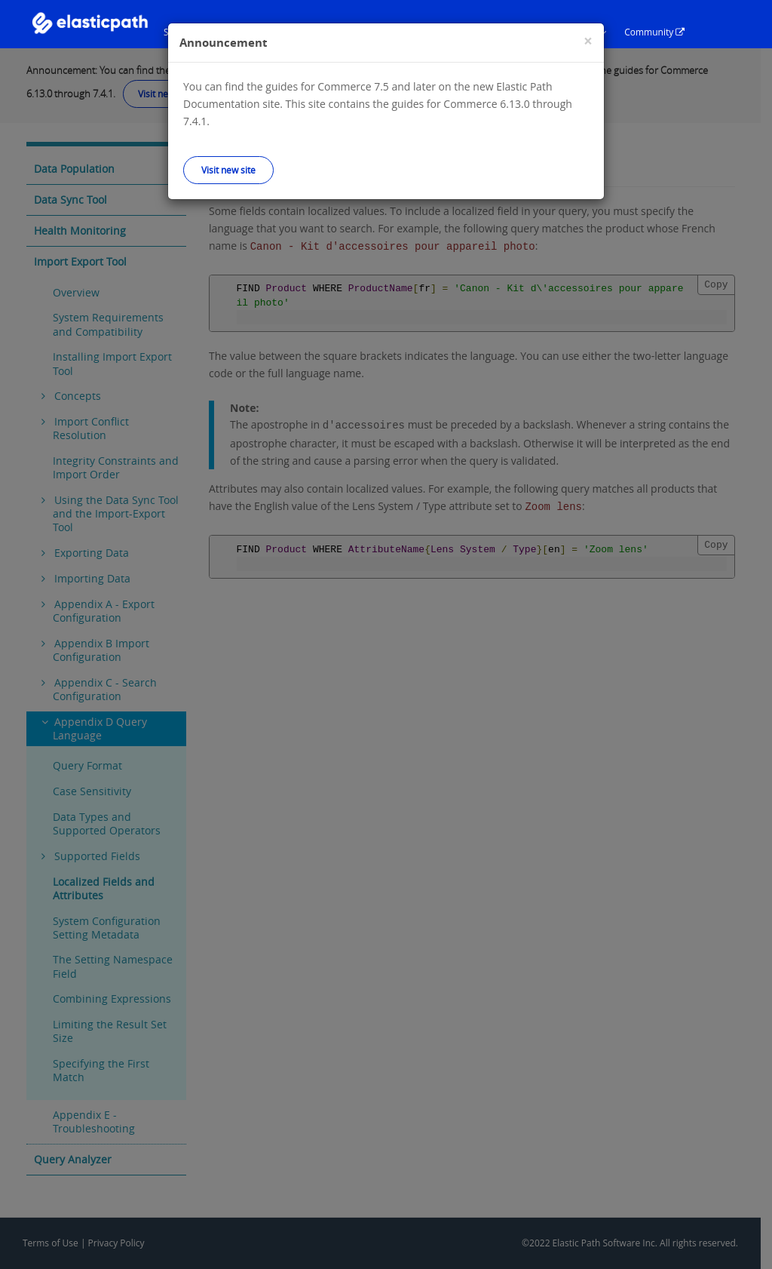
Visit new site (228, 170)
